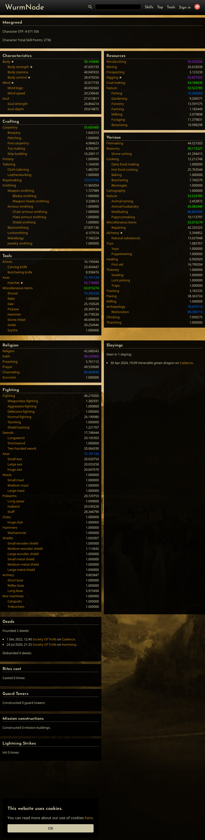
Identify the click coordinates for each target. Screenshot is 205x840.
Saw (11, 304)
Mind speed (16, 93)
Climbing (113, 317)
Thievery (112, 269)
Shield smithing (24, 222)
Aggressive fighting (22, 406)
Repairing (118, 227)
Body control (17, 77)
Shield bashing (18, 427)
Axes (6, 277)
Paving (111, 296)
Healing (112, 259)
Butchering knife (20, 272)
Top (160, 7)
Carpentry (10, 127)
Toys (109, 243)
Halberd (14, 506)
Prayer (7, 367)
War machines (13, 596)
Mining (111, 67)
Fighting (9, 395)
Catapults (15, 601)
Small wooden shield (23, 543)
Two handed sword (22, 448)
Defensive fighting (21, 411)
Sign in (185, 8)
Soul (6, 98)
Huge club (15, 522)
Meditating (119, 211)
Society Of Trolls (44, 639)
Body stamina (18, 72)
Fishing (116, 93)
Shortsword (16, 443)
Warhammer (17, 532)
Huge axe (15, 469)
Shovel (13, 293)
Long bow (15, 590)
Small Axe (15, 459)
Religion (9, 351)
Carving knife (17, 267)
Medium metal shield (23, 564)
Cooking (112, 159)
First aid (117, 264)
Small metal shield (21, 559)
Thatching (113, 322)
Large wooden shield (23, 554)
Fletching (14, 138)
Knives (7, 261)
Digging (112, 77)
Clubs (7, 517)
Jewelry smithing (20, 243)
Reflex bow (16, 585)
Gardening (119, 98)
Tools (171, 7)
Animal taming (122, 201)
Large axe (15, 464)
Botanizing (119, 125)
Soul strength (18, 103)
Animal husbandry (125, 206)
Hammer (14, 314)
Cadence (186, 363)
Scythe (13, 330)
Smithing (9, 185)
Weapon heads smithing (31, 201)
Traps (115, 285)
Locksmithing (18, 232)
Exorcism (9, 377)
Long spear (16, 501)
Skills (149, 7)
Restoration (120, 312)
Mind (6, 82)
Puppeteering (121, 254)
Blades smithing (24, 196)
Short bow (15, 580)
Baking (116, 174)
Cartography (115, 190)
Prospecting (115, 72)
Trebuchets (16, 606)
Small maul (16, 480)
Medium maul (18, 485)
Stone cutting (121, 153)
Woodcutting (116, 61)
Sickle (12, 325)
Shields (8, 538)
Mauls (7, 474)
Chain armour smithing (30, 211)
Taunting (14, 422)
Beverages (119, 185)
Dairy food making (125, 164)
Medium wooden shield (25, 548)
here (89, 817)
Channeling (11, 372)
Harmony (69, 644)
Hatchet (14, 282)
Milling (111, 301)
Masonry (113, 148)
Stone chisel (16, 319)
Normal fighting (19, 416)
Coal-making (115, 82)
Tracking (112, 290)
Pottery (8, 159)
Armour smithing (20, 206)
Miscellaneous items (18, 288)
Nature (111, 88)
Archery (8, 575)
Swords (8, 432)
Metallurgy (16, 238)
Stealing (117, 275)
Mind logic (15, 88)
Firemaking (114, 143)
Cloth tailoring (18, 169)
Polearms (10, 496)
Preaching (10, 361)
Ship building (17, 153)
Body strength (18, 67)
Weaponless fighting (23, 401)
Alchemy (112, 232)
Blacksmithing (18, 227)
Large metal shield (21, 569)
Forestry (117, 103)
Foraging (118, 119)
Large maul (16, 490)
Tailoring (9, 164)
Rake (11, 298)
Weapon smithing (21, 190)
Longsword (16, 438)
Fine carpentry (18, 143)
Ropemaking (12, 180)
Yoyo (115, 248)
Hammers (10, 527)
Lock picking (120, 280)
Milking (116, 114)
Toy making (16, 148)
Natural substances (125, 238)
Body (6, 61)
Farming (117, 109)
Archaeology (115, 306)
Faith (6, 356)
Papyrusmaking (123, 217)
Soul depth (16, 109)
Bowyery (14, 132)
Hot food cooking (124, 169)
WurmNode (24, 8)
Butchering (119, 180)
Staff (11, 511)
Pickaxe (13, 309)
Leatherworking (19, 174)
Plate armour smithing (29, 217)
